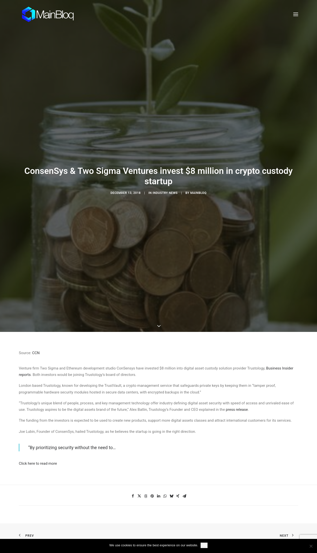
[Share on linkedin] (158, 433)
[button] (295, 14)
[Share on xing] (178, 433)
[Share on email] (184, 433)
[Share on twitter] (139, 433)
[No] (310, 546)
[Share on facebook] (133, 433)
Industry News (165, 161)
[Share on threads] (146, 433)
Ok (204, 545)
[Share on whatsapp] (165, 433)
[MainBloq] (52, 14)
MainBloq (198, 161)
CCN (36, 289)
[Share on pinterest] (152, 433)
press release (237, 346)
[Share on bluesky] (171, 433)
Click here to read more (38, 400)
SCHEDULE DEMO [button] (232, 513)
